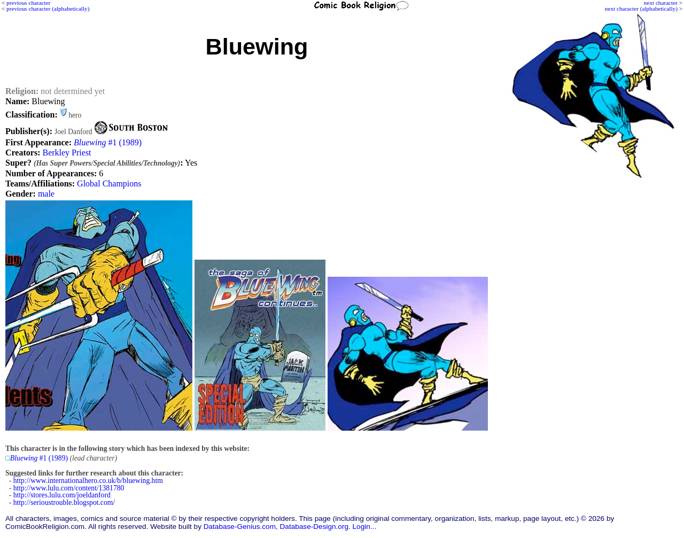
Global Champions (109, 183)
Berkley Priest (66, 152)
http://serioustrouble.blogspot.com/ (64, 502)
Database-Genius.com (240, 527)
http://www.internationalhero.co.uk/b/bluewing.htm (88, 481)
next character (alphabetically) (641, 8)
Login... (365, 527)
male (46, 193)
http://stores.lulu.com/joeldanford (62, 495)
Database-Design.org (314, 527)
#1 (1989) (108, 142)
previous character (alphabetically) (47, 8)
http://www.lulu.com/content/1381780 (69, 488)
